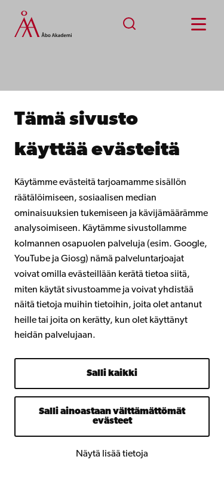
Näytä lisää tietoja (112, 454)
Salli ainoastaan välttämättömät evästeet (112, 416)
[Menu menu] (199, 24)
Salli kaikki (112, 373)
